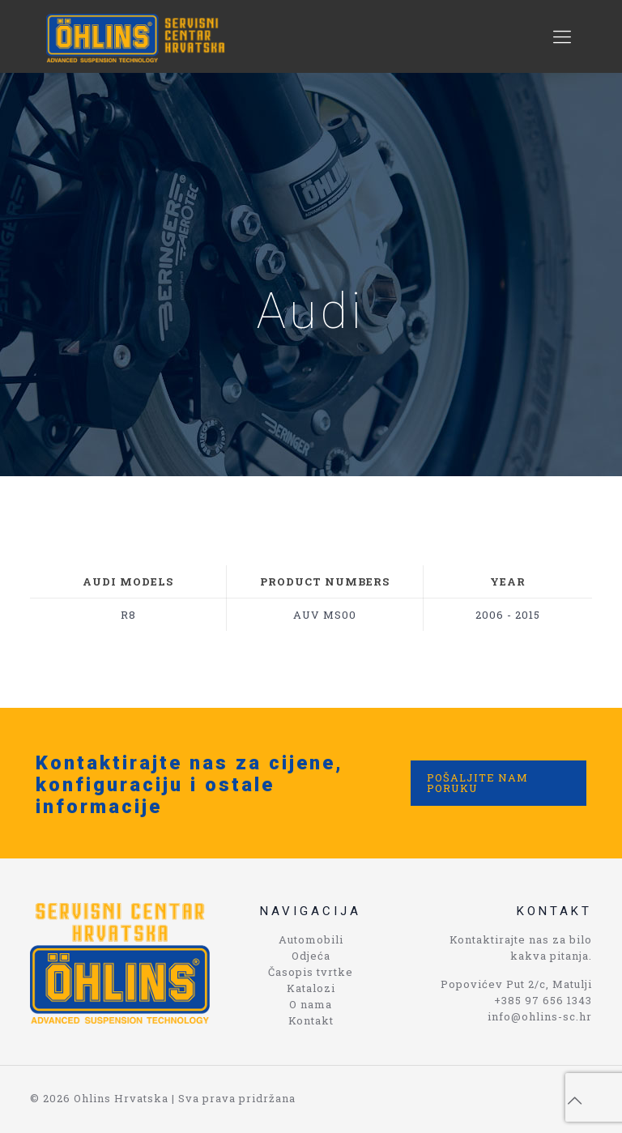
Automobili (311, 939)
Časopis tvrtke (310, 972)
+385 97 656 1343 (543, 1000)
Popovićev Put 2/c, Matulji (516, 984)
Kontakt (311, 1020)
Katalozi (311, 988)
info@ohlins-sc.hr (540, 1016)
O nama (310, 1004)
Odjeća (311, 955)
